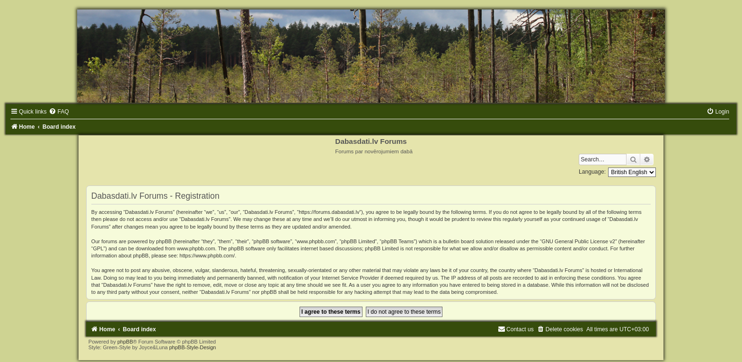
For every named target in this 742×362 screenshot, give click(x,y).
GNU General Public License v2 (578, 241)
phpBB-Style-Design (192, 347)
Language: (592, 171)
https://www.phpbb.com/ (207, 255)
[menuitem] (59, 111)
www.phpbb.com (196, 248)
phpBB (125, 341)
